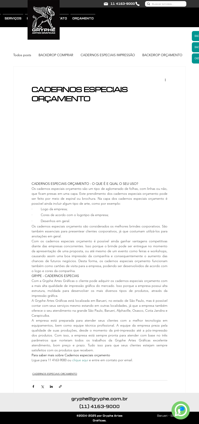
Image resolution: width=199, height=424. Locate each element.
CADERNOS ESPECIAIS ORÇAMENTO (54, 374)
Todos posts (22, 55)
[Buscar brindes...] (165, 4)
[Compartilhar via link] (60, 386)
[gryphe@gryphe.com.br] (106, 3)
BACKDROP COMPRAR (56, 55)
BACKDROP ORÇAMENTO (162, 55)
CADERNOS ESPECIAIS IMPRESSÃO (108, 55)
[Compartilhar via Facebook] (33, 386)
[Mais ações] (165, 79)
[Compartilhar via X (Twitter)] (42, 386)
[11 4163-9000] (125, 3)
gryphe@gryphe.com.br (99, 399)
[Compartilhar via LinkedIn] (51, 386)
